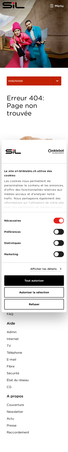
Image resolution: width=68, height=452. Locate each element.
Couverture (15, 405)
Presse (12, 425)
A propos (15, 396)
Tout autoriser (34, 280)
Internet (13, 339)
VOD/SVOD (34, 80)
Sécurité (13, 373)
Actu (10, 418)
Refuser (34, 304)
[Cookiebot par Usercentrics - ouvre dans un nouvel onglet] (48, 151)
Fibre (11, 366)
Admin (12, 332)
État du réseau (18, 380)
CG (9, 387)
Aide (11, 323)
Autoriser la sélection (34, 292)
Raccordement (18, 432)
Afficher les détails (43, 269)
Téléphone (14, 352)
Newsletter (15, 412)
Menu (59, 6)
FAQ (10, 314)
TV (9, 346)
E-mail (11, 359)
